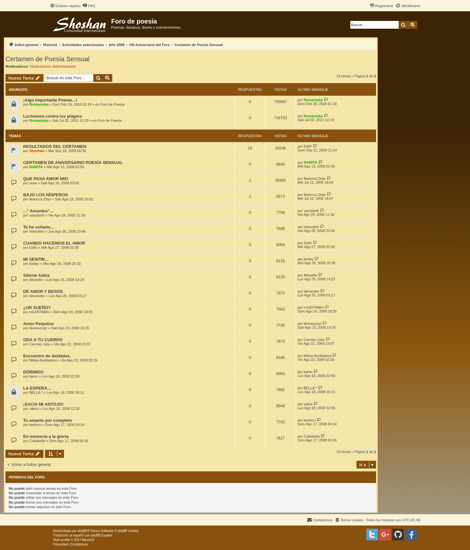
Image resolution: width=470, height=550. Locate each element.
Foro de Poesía (112, 104)
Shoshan (36, 151)
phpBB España (101, 535)
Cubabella (37, 441)
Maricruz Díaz (315, 178)
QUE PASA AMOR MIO (45, 178)
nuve (33, 183)
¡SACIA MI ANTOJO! (43, 404)
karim (33, 376)
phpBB (82, 531)
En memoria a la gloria (46, 436)
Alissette (36, 280)
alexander (37, 296)
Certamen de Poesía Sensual (47, 59)
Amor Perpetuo (38, 323)
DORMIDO (33, 372)
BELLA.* (36, 392)
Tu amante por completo (47, 420)
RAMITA (36, 167)
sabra (33, 408)
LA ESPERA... (37, 388)
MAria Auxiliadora (43, 360)
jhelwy (34, 263)
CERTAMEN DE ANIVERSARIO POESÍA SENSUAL (73, 162)
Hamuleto (36, 231)
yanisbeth (36, 215)
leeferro (35, 425)
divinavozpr (38, 328)
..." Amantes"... (38, 210)
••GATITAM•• (39, 312)
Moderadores (40, 66)
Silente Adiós (36, 275)
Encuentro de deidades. (47, 355)
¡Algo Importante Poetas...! (50, 100)
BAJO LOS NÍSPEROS (45, 194)
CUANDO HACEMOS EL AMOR (54, 243)
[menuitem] (88, 6)
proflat (65, 540)
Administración (64, 66)
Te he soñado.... (39, 227)
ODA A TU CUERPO (42, 339)
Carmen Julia (39, 344)
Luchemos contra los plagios (52, 116)
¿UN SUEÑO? (37, 307)
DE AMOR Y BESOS (43, 291)
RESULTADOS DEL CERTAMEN (54, 146)
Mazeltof (88, 540)
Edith (308, 146)
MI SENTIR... (35, 259)
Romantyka (38, 104)
